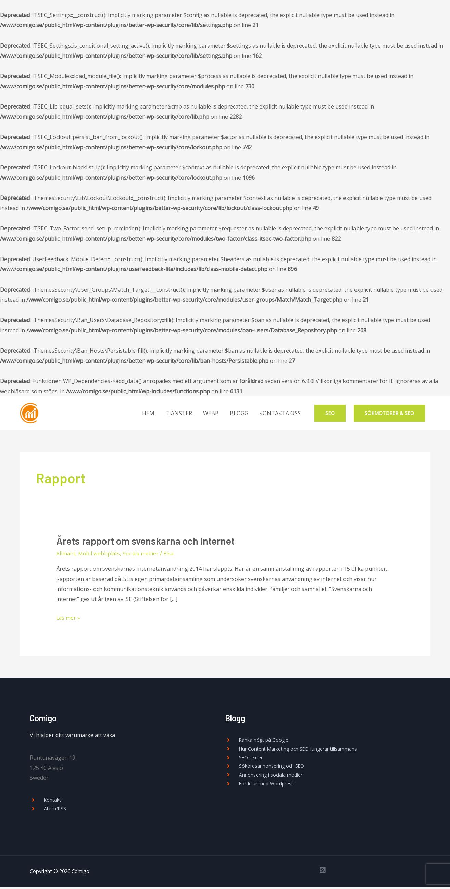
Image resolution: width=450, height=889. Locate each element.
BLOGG (239, 413)
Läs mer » (68, 617)
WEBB (211, 413)
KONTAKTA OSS (280, 413)
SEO (330, 413)
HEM (148, 413)
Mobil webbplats (99, 554)
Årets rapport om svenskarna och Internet (148, 541)
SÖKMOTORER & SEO (389, 413)
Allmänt (66, 554)
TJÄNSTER (178, 413)
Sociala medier (142, 554)
